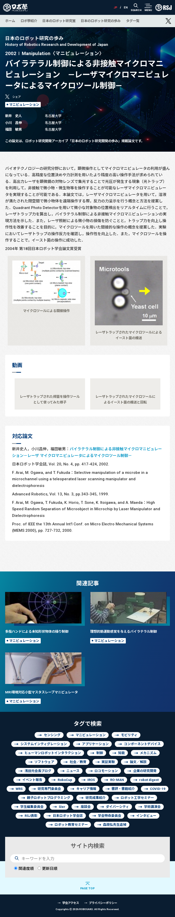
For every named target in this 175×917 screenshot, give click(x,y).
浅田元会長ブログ (38, 771)
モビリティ (129, 735)
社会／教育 (78, 762)
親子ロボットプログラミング (48, 797)
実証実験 (108, 762)
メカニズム (148, 753)
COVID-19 (157, 788)
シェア (16, 96)
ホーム (10, 21)
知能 (121, 753)
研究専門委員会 (49, 788)
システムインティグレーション (43, 744)
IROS (91, 779)
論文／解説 (138, 762)
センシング (52, 735)
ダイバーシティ (117, 806)
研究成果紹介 (96, 797)
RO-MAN (117, 779)
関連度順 (24, 868)
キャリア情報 (86, 788)
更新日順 (47, 868)
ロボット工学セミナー (137, 797)
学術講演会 (152, 806)
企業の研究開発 (145, 771)
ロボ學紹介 (28, 21)
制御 (99, 753)
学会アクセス (70, 902)
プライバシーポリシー (103, 902)
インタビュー (146, 815)
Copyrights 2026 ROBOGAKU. (87, 909)
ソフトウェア (44, 762)
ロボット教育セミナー (71, 824)
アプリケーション (95, 744)
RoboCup (65, 779)
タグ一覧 (132, 21)
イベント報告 (32, 779)
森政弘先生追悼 (114, 824)
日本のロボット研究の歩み (101, 21)
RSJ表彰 (31, 815)
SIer (62, 806)
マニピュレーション (24, 104)
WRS (19, 788)
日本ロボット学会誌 (68, 815)
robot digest (149, 779)
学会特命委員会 (109, 815)
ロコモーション (106, 771)
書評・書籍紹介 (123, 788)
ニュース (72, 771)
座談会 (86, 806)
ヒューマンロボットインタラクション (52, 753)
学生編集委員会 (32, 806)
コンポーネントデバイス (142, 744)
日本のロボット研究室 (59, 21)
